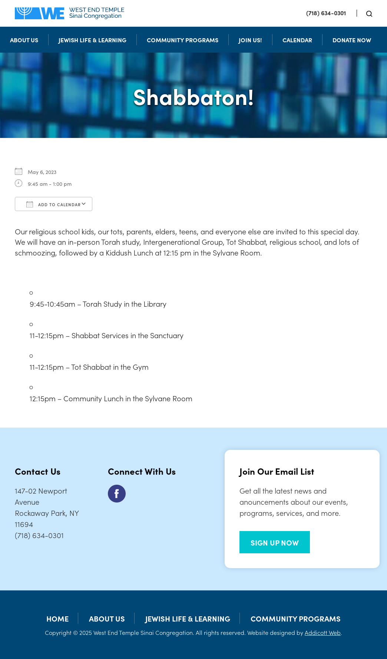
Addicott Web (323, 632)
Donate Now (352, 40)
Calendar (297, 40)
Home (57, 618)
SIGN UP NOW (275, 542)
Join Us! (250, 40)
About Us (24, 40)
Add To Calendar (53, 204)
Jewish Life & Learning (92, 40)
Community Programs (182, 40)
